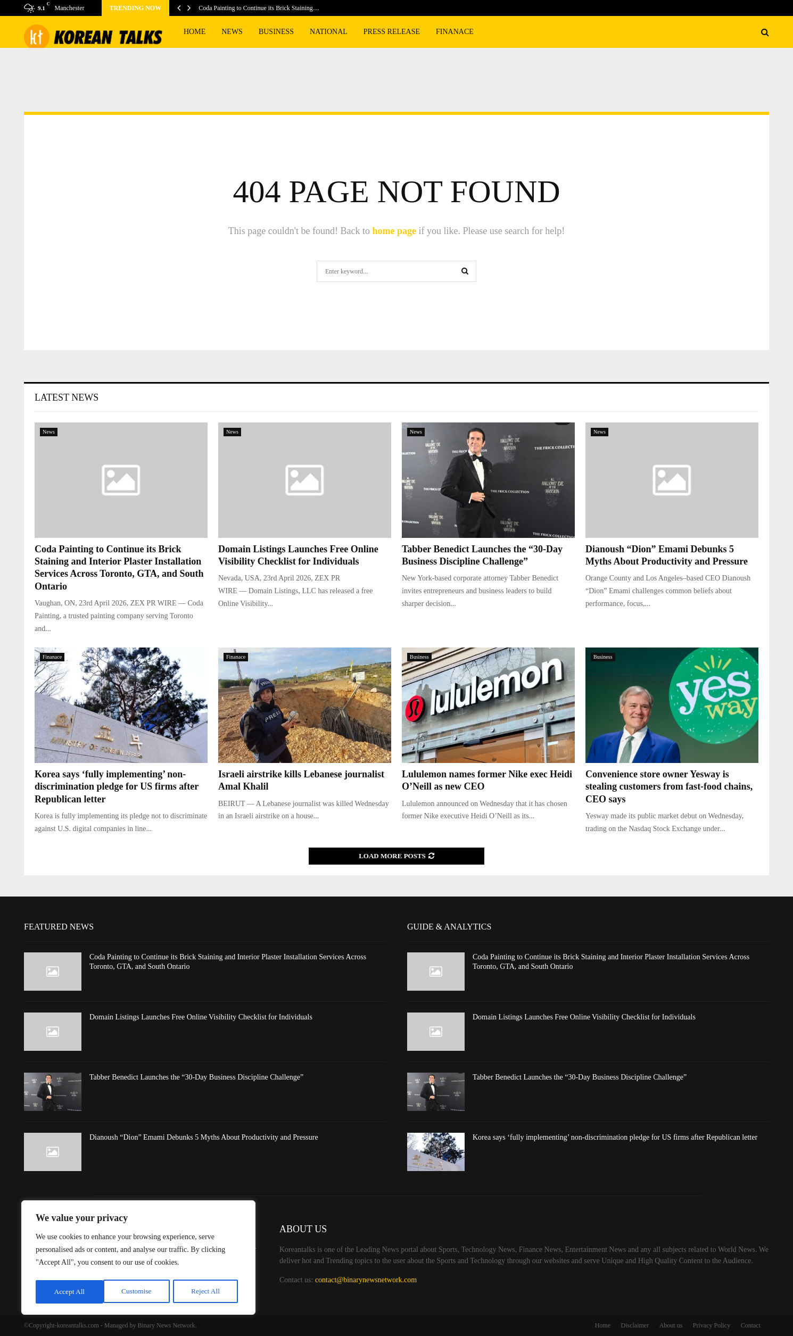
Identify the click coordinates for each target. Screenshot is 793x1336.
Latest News (66, 397)
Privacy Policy (711, 1325)
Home (194, 32)
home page (394, 231)
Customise (68, 1292)
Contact (751, 1325)
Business (276, 32)
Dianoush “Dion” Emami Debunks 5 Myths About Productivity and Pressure (203, 1137)
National (329, 32)
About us (671, 1325)
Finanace (455, 32)
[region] (138, 1259)
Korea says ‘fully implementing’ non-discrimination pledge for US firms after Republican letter (117, 786)
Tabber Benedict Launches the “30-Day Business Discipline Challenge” (196, 1077)
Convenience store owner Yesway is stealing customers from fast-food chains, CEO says (669, 786)
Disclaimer (635, 1325)
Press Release (392, 32)
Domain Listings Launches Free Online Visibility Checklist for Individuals (200, 1017)
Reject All (138, 1292)
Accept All (208, 1292)
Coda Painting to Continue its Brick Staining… (259, 8)
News (232, 32)
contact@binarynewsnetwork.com (366, 1280)
